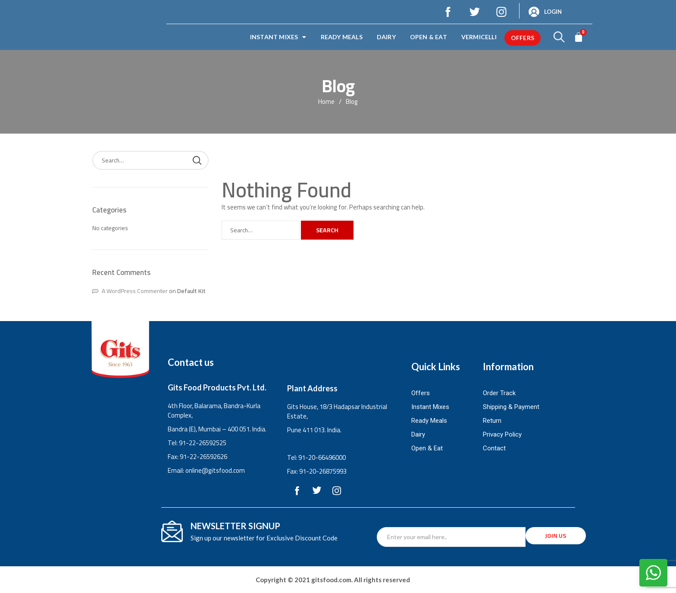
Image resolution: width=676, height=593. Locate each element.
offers (522, 37)
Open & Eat (428, 37)
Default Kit (191, 290)
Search (327, 230)
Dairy (386, 37)
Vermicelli (479, 37)
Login (553, 11)
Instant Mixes (278, 37)
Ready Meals (342, 37)
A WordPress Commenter (135, 290)
